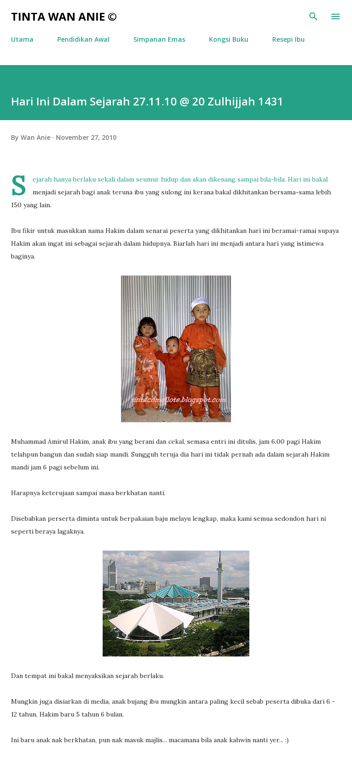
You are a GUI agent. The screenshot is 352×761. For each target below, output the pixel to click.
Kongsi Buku (228, 39)
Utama (22, 39)
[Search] (313, 16)
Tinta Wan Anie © (64, 16)
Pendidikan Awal (83, 39)
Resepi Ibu (288, 39)
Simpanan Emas (159, 39)
